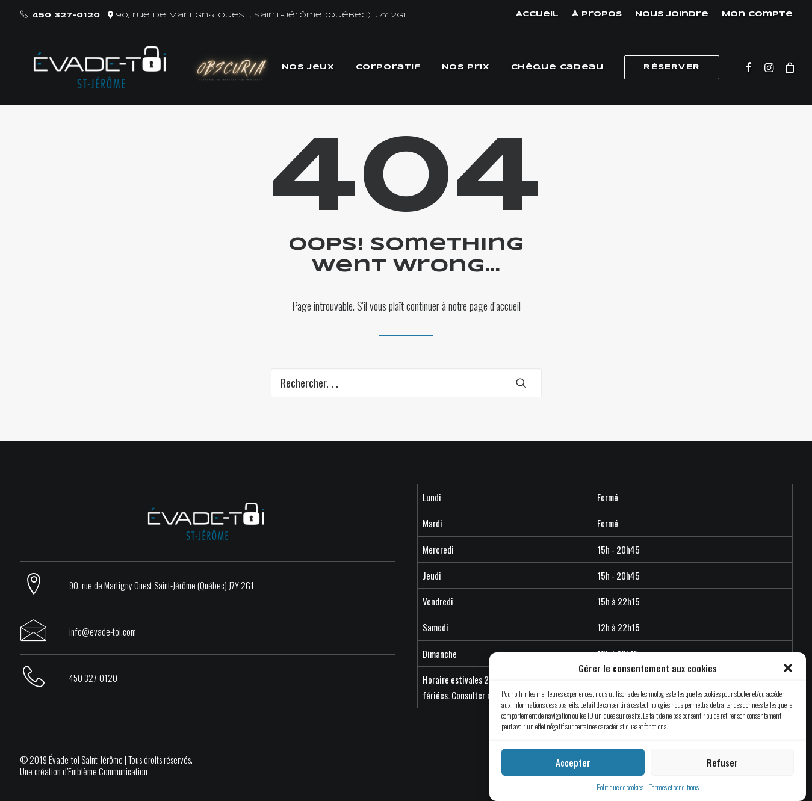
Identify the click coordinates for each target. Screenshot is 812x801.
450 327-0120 (66, 15)
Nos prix (462, 67)
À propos (597, 14)
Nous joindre (671, 14)
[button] (788, 668)
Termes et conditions (674, 787)
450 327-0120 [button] (93, 677)
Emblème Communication (107, 771)
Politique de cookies (620, 787)
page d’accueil (495, 306)
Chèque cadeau (553, 67)
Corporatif (384, 67)
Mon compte (757, 14)
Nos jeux (303, 67)
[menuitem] (540, 14)
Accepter (573, 762)
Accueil (537, 14)
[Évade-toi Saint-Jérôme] (88, 67)
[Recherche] (406, 382)
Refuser (722, 762)
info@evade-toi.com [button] (102, 631)
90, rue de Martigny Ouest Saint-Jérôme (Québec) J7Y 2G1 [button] (161, 585)
